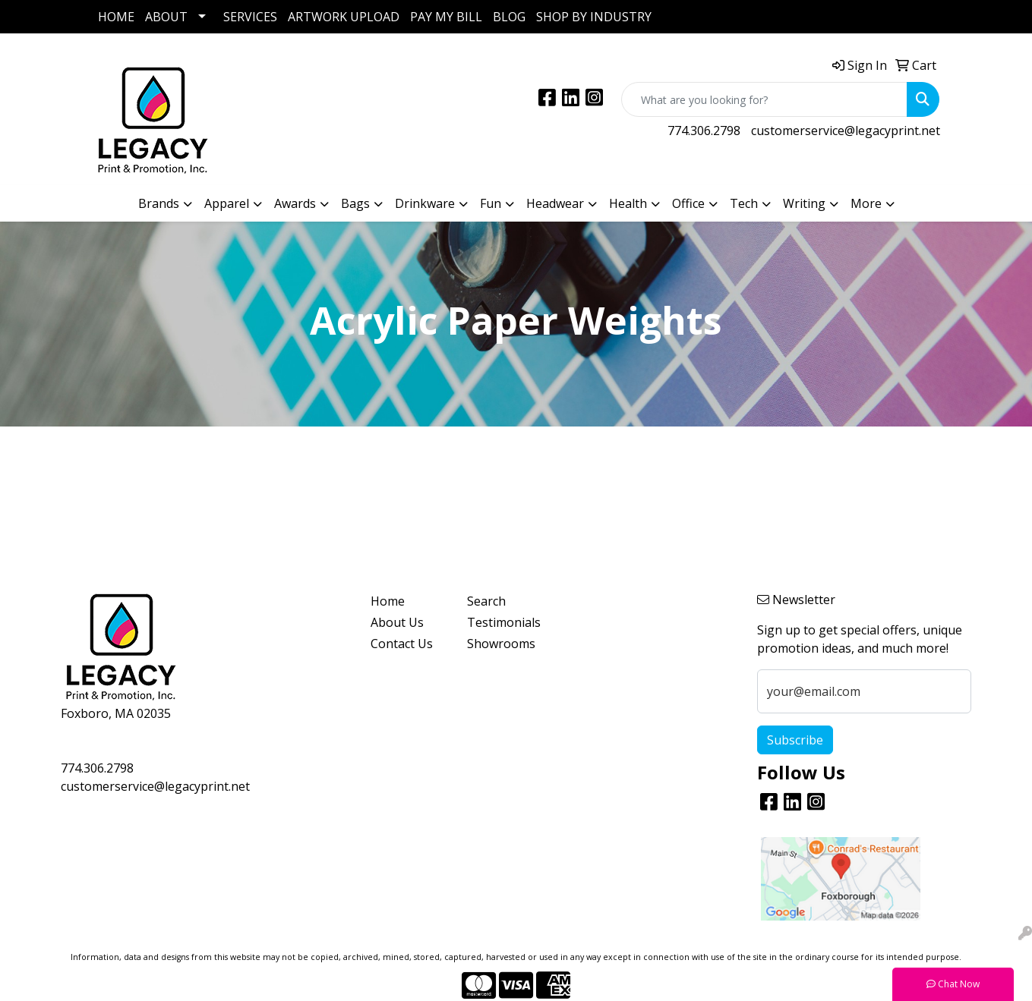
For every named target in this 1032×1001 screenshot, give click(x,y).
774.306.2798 (703, 130)
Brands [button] (158, 203)
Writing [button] (804, 203)
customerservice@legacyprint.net (845, 130)
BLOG (509, 16)
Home (388, 601)
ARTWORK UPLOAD (343, 16)
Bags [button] (355, 203)
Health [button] (628, 203)
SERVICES (250, 16)
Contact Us (402, 643)
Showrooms (501, 643)
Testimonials (504, 622)
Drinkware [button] (425, 203)
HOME (116, 16)
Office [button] (688, 203)
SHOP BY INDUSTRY (594, 16)
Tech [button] (744, 203)
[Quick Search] (764, 99)
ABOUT (166, 16)
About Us (397, 622)
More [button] (866, 203)
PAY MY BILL (446, 16)
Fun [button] (490, 203)
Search (486, 601)
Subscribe (795, 740)
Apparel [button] (226, 203)
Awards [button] (295, 203)
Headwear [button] (555, 203)
